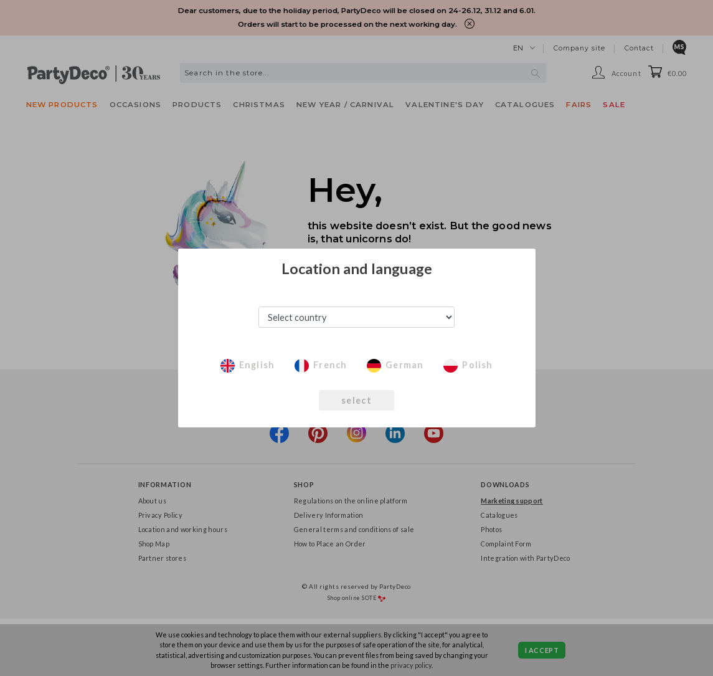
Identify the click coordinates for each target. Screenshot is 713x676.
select (356, 400)
